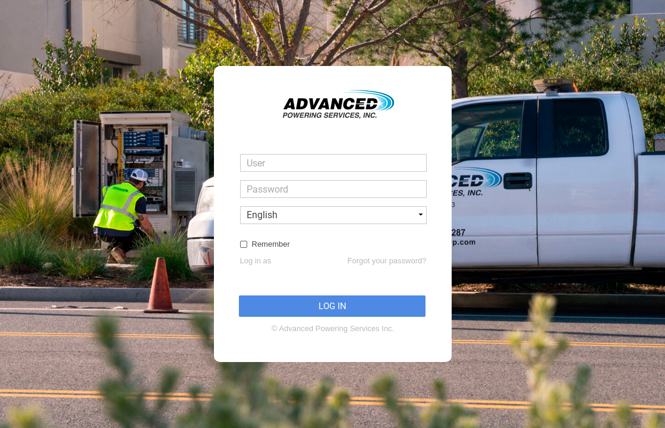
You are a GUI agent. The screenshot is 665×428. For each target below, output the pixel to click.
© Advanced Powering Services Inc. (333, 328)
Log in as (256, 260)
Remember (271, 244)
